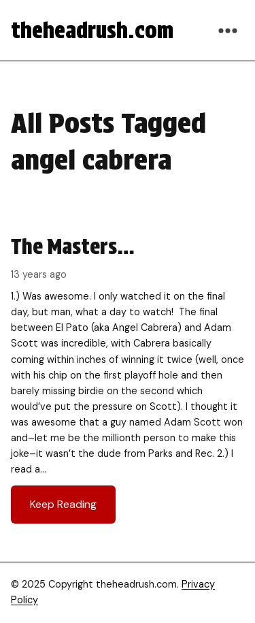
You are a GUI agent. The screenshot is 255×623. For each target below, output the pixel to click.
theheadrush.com (92, 30)
